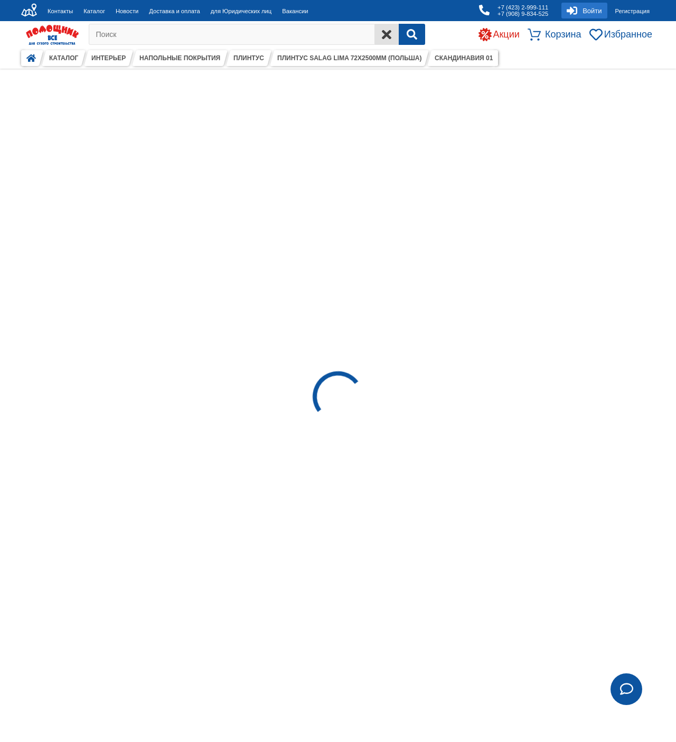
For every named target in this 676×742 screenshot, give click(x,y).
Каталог (94, 11)
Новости (127, 11)
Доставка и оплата (174, 11)
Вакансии (295, 11)
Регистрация (632, 11)
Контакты (60, 11)
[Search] (412, 34)
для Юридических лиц (241, 11)
